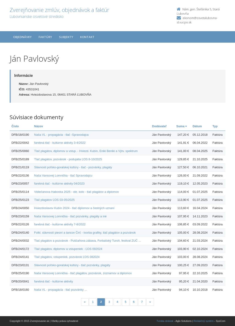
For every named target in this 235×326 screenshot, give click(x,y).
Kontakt (87, 37)
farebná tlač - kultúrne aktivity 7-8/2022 (60, 224)
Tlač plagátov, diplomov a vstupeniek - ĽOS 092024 (68, 249)
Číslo (15, 126)
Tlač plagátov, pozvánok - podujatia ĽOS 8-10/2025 (68, 159)
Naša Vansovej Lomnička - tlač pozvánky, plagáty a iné (70, 216)
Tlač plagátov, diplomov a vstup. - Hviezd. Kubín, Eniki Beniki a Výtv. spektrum (86, 151)
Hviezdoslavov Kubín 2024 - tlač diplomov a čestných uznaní (74, 208)
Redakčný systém (204, 321)
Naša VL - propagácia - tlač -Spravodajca (61, 134)
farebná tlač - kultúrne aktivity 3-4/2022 (60, 142)
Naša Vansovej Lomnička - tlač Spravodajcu (63, 175)
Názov (38, 126)
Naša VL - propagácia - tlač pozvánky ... (60, 289)
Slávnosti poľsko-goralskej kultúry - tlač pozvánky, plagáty (72, 265)
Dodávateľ (159, 126)
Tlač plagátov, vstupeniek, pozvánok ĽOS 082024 (67, 257)
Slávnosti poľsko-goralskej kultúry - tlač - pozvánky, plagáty (73, 167)
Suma (181, 126)
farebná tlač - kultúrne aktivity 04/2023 (59, 183)
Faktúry (45, 37)
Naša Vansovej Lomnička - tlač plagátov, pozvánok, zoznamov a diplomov (83, 273)
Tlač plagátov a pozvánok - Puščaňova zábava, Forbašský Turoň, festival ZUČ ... (87, 240)
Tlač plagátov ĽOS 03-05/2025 (54, 200)
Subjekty (66, 37)
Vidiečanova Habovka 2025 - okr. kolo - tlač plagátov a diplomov (76, 191)
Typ (215, 126)
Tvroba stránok (165, 321)
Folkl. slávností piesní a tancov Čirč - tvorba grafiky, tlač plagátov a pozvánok (85, 232)
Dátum (197, 126)
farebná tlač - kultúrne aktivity (53, 281)
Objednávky (22, 37)
